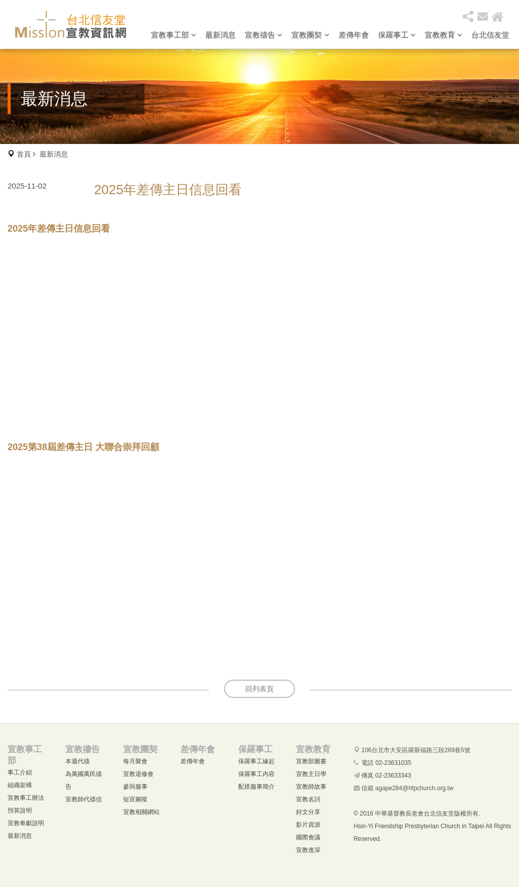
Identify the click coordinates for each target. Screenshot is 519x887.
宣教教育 (443, 34)
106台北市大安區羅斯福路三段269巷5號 (415, 750)
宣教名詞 (308, 799)
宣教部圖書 (311, 761)
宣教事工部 (173, 34)
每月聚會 (135, 761)
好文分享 (308, 812)
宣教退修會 (138, 774)
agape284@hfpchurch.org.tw (414, 788)
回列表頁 (259, 689)
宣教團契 (310, 34)
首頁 (24, 154)
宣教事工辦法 (26, 797)
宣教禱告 (263, 34)
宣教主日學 (311, 774)
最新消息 (220, 34)
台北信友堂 (490, 34)
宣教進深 (308, 850)
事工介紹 (20, 772)
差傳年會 (354, 34)
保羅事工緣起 (256, 761)
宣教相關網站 (141, 812)
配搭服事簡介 (256, 786)
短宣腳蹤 (135, 799)
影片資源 (308, 824)
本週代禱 (77, 761)
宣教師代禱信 (83, 799)
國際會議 (308, 837)
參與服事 (135, 786)
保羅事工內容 (256, 774)
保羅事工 (397, 34)
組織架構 (20, 785)
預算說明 (20, 810)
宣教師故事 (311, 786)
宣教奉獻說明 (26, 823)
